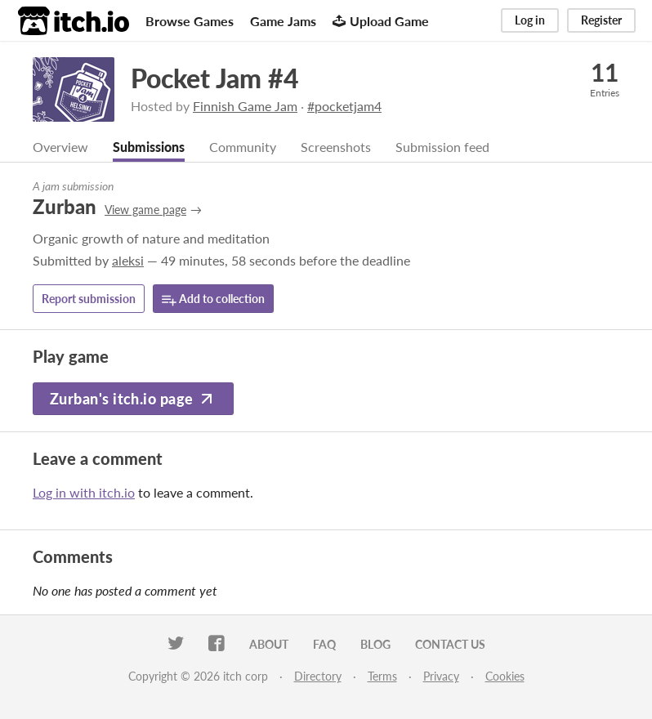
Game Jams (283, 21)
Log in (530, 20)
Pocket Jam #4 (215, 78)
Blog (375, 644)
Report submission (89, 299)
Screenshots (336, 146)
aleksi (128, 260)
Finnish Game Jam (245, 106)
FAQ (324, 644)
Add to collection (213, 299)
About (268, 644)
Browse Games (189, 21)
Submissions (149, 146)
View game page (145, 210)
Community (242, 146)
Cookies (505, 676)
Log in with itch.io (84, 492)
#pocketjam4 (344, 106)
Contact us (450, 644)
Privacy (441, 676)
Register (601, 20)
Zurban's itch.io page (133, 399)
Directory (318, 676)
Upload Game (381, 21)
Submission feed (442, 146)
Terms (382, 676)
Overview (60, 146)
